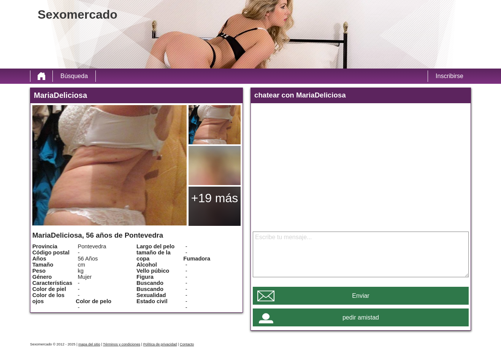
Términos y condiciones (121, 344)
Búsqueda (74, 76)
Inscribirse (449, 76)
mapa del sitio (89, 344)
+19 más (214, 198)
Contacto (187, 344)
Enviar (360, 295)
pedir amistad (360, 317)
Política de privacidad (160, 344)
